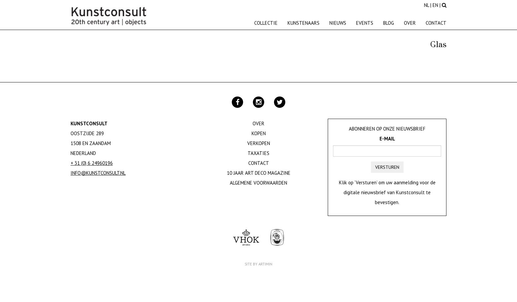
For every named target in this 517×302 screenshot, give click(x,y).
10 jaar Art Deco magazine (258, 173)
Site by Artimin (258, 264)
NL (426, 5)
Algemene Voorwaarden (258, 183)
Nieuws (337, 23)
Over (410, 23)
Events (364, 23)
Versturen (387, 167)
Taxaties (258, 153)
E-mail (387, 139)
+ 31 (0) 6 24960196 (92, 163)
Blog (388, 23)
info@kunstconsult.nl (98, 173)
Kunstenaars (303, 23)
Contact (436, 23)
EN (435, 5)
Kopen (259, 133)
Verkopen (258, 143)
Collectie (266, 23)
